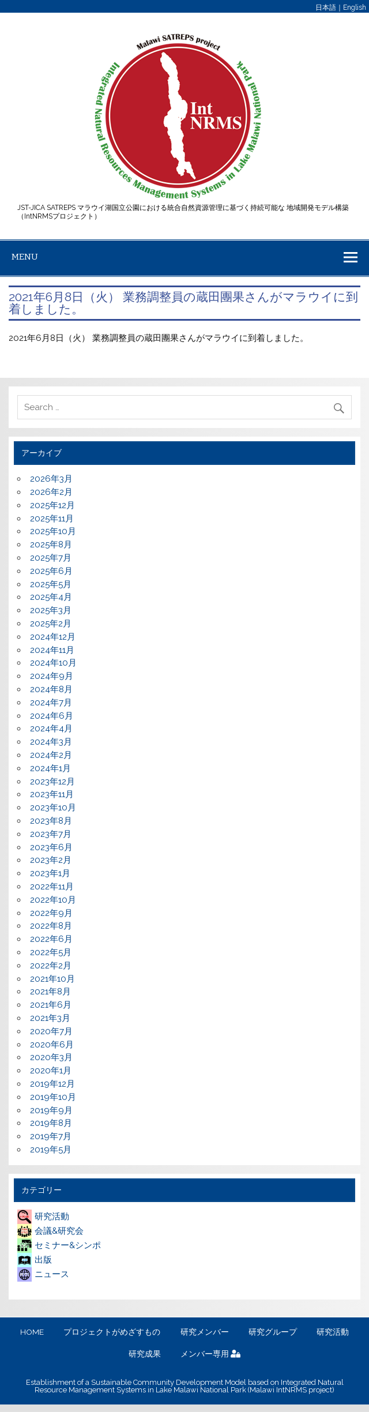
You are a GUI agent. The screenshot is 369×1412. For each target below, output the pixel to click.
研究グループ (272, 1332)
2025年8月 (51, 544)
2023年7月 (50, 834)
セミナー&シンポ (59, 1245)
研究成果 (145, 1354)
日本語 (325, 7)
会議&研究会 (50, 1231)
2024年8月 (51, 689)
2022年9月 (51, 913)
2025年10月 (53, 531)
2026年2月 (51, 492)
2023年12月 (52, 781)
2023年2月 (50, 860)
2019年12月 (52, 1084)
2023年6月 (51, 847)
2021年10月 (52, 979)
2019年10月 (53, 1097)
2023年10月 (53, 807)
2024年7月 (51, 702)
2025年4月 (51, 597)
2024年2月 (51, 755)
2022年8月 (51, 926)
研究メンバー (204, 1332)
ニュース (43, 1274)
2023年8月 (51, 821)
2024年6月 (51, 716)
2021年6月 (50, 1005)
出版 (34, 1260)
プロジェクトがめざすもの (111, 1332)
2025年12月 (52, 505)
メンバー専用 (210, 1354)
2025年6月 (51, 571)
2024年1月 (50, 768)
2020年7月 (51, 1031)
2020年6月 (52, 1044)
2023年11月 (52, 794)
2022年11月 (52, 886)
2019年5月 (50, 1149)
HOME (32, 1332)
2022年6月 (51, 939)
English (354, 7)
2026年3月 (51, 479)
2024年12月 (53, 637)
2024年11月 (52, 650)
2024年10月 (53, 663)
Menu (25, 256)
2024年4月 (51, 728)
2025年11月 (52, 518)
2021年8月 (50, 991)
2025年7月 (50, 558)
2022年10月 (53, 900)
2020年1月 (50, 1070)
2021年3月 (50, 1018)
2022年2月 (50, 965)
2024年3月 (51, 742)
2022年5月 (50, 952)
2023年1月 (50, 873)
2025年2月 (50, 623)
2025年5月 (50, 584)
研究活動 (43, 1216)
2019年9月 (51, 1110)
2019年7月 (50, 1136)
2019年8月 (51, 1123)
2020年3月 (51, 1057)
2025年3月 (50, 610)
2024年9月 (51, 676)
